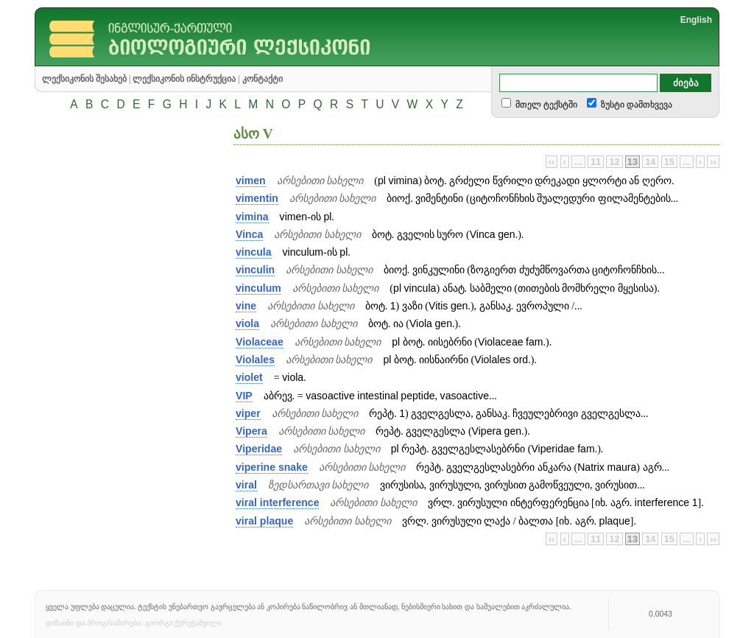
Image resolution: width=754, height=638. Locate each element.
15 (669, 161)
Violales (255, 359)
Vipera (251, 431)
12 (614, 161)
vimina (252, 216)
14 (650, 161)
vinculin (255, 270)
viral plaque (264, 521)
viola (247, 323)
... (578, 161)
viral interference (277, 502)
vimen (251, 180)
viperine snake (272, 467)
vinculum (258, 288)
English (696, 20)
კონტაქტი (262, 79)
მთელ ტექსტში (545, 104)
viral (246, 485)
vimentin (257, 198)
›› (713, 161)
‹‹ (552, 161)
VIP (244, 396)
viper (248, 413)
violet (249, 377)
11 (596, 161)
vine (246, 306)
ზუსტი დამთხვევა (635, 104)
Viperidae (259, 449)
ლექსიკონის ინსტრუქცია (184, 79)
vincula (254, 252)
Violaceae (259, 342)
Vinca (249, 234)
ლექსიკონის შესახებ (84, 79)
